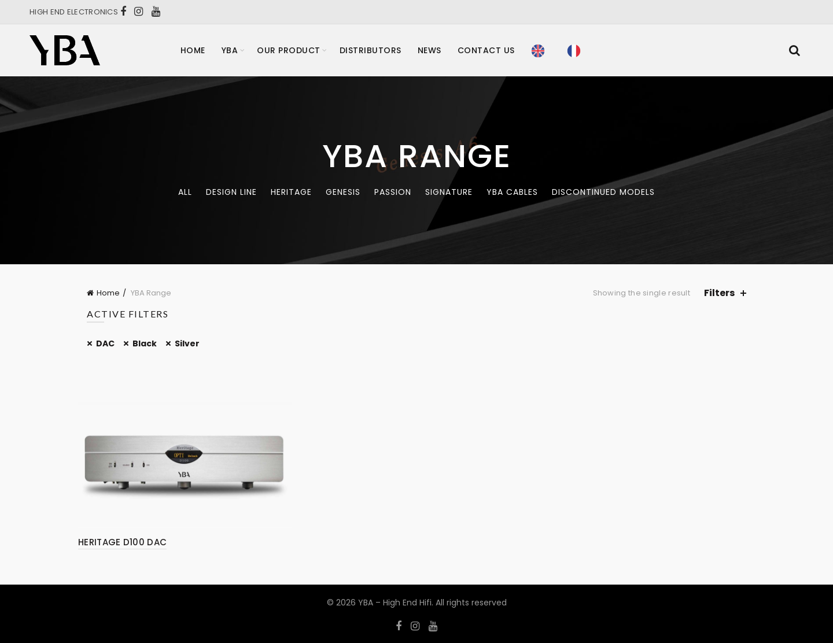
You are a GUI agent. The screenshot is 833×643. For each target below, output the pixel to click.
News (429, 50)
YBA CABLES (512, 192)
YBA (230, 50)
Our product (288, 50)
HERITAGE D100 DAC (122, 542)
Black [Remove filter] (144, 343)
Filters (719, 292)
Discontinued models (603, 192)
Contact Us (486, 50)
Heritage (291, 192)
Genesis (343, 192)
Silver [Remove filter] (187, 343)
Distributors (370, 50)
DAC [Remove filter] (105, 343)
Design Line (231, 192)
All (185, 192)
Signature (449, 192)
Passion (392, 192)
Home (192, 50)
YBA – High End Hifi (395, 602)
